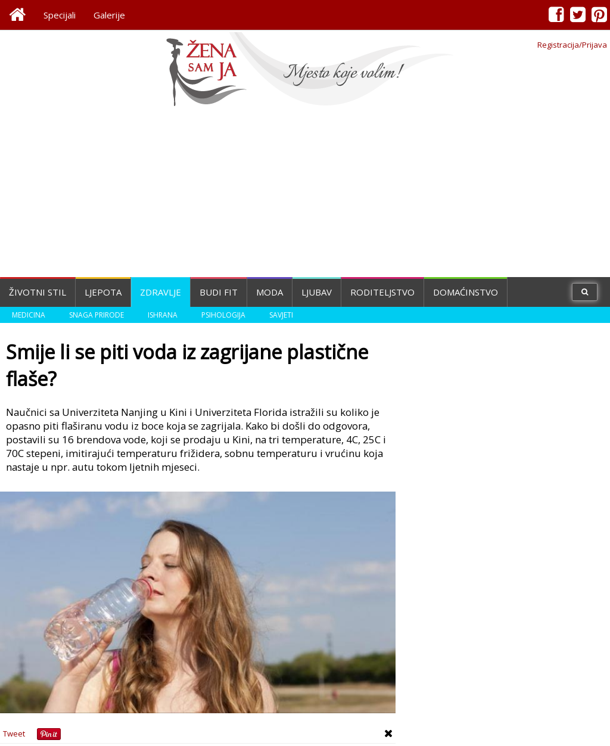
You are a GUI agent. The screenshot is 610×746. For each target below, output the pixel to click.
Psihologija (223, 315)
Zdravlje (160, 292)
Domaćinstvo (465, 292)
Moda (269, 292)
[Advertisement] (305, 193)
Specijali (59, 15)
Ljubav (316, 292)
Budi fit (219, 292)
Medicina (28, 315)
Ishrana (163, 315)
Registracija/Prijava (572, 44)
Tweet (14, 733)
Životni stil (37, 292)
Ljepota (103, 292)
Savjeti (281, 315)
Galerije (109, 15)
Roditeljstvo (382, 292)
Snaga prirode (96, 315)
